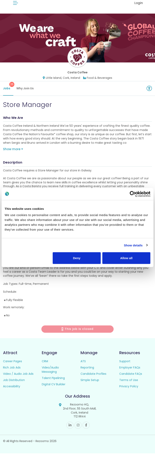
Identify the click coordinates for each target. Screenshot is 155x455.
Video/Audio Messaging (50, 371)
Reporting (87, 369)
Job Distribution (14, 382)
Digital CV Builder (53, 386)
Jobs (8, 87)
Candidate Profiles (93, 375)
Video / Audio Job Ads (18, 375)
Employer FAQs (129, 369)
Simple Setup (90, 382)
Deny (77, 258)
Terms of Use (128, 382)
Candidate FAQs (130, 375)
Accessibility (11, 388)
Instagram (78, 426)
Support (124, 363)
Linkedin (69, 426)
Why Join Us (25, 90)
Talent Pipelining (53, 380)
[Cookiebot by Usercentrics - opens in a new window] (132, 194)
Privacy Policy (128, 388)
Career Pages (12, 363)
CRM (45, 363)
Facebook (86, 426)
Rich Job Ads (12, 369)
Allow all (126, 258)
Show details (133, 245)
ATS (83, 363)
